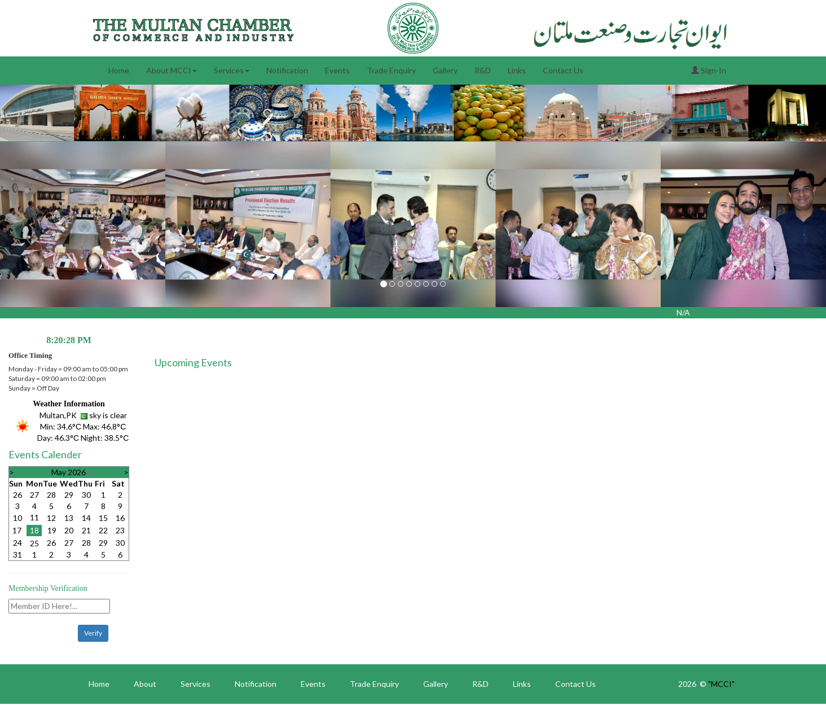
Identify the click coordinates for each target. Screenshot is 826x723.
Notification (287, 70)
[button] (62, 224)
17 (16, 530)
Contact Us (563, 70)
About (145, 684)
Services (231, 70)
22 (103, 530)
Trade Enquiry (391, 70)
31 (17, 554)
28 (51, 494)
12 (51, 518)
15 (103, 518)
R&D (482, 70)
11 (34, 517)
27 (34, 494)
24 (17, 542)
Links (517, 70)
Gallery (445, 70)
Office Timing (30, 355)
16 (120, 518)
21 (86, 530)
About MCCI (171, 70)
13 (68, 518)
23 (120, 530)
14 (86, 518)
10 (17, 518)
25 (34, 543)
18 (34, 530)
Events (337, 70)
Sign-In (708, 70)
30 (86, 494)
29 (68, 494)
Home (118, 70)
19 (51, 530)
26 (17, 494)
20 (68, 530)
